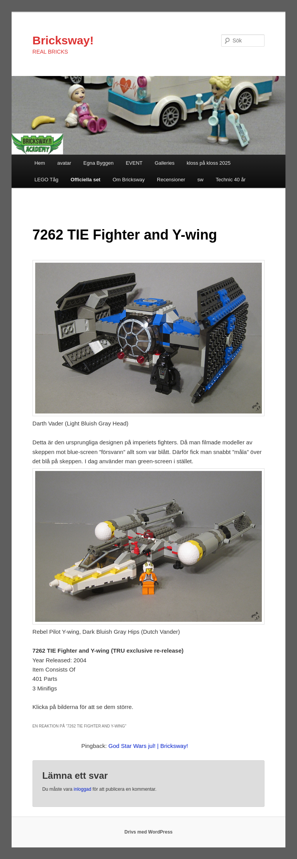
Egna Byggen (99, 163)
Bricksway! (63, 40)
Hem (39, 163)
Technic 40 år (231, 179)
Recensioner (171, 179)
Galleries (164, 163)
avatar (64, 163)
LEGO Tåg (46, 179)
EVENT (134, 163)
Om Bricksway (129, 179)
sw (200, 179)
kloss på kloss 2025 (208, 163)
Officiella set (85, 179)
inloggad (82, 789)
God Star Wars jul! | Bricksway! (148, 746)
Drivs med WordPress (149, 832)
